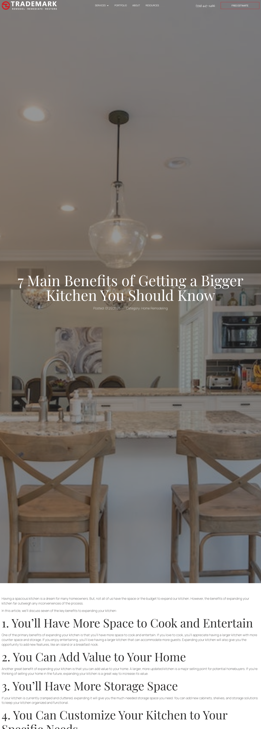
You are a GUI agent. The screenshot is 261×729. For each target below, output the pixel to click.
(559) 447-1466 (205, 5)
